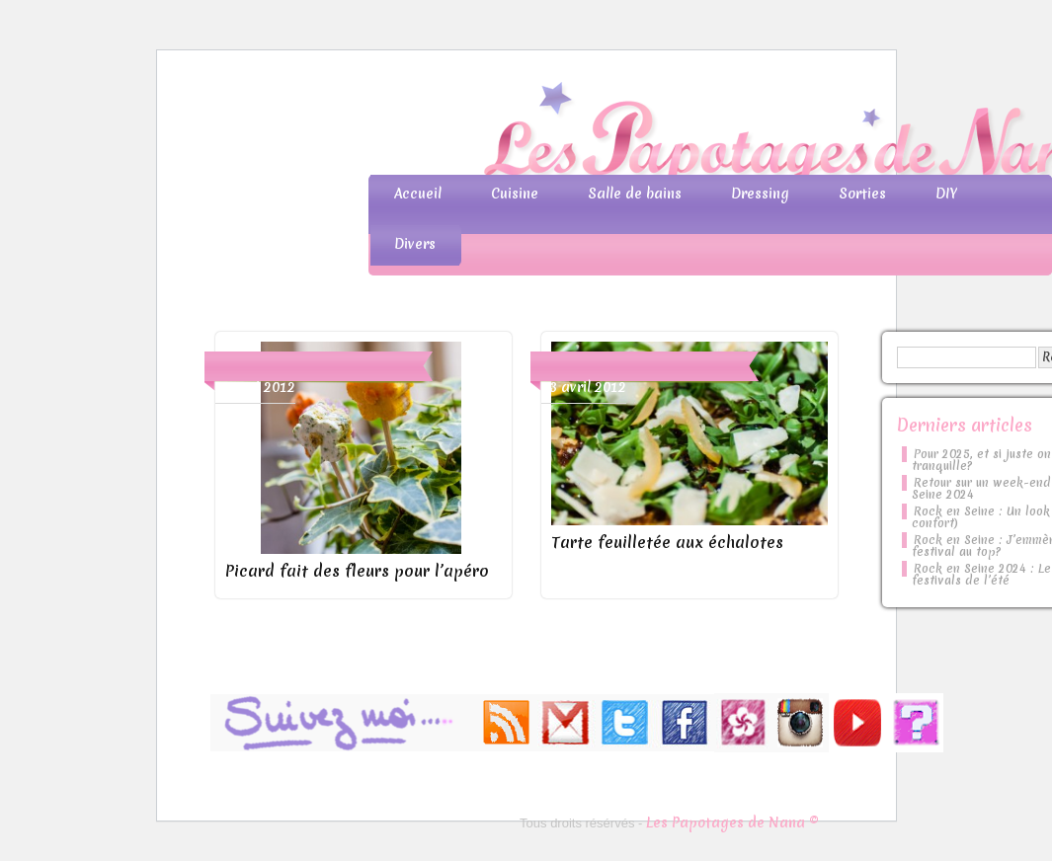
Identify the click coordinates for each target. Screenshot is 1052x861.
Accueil (418, 193)
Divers (415, 244)
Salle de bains (635, 193)
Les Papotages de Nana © (732, 822)
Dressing (760, 193)
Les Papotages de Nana (656, 134)
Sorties (862, 193)
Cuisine (514, 193)
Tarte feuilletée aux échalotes (667, 542)
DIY (946, 193)
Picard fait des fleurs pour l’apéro (357, 571)
